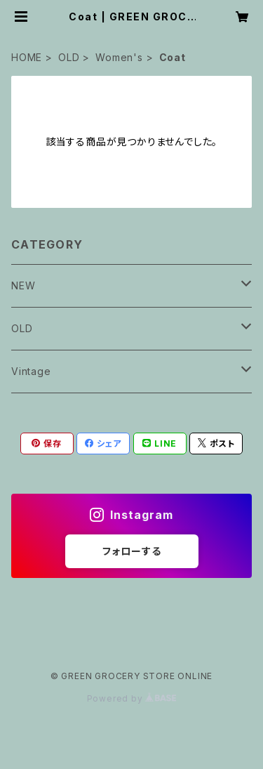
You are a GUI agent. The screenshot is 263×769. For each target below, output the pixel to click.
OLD (68, 57)
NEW (23, 285)
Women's (119, 57)
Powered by (132, 698)
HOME (26, 57)
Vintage (31, 371)
